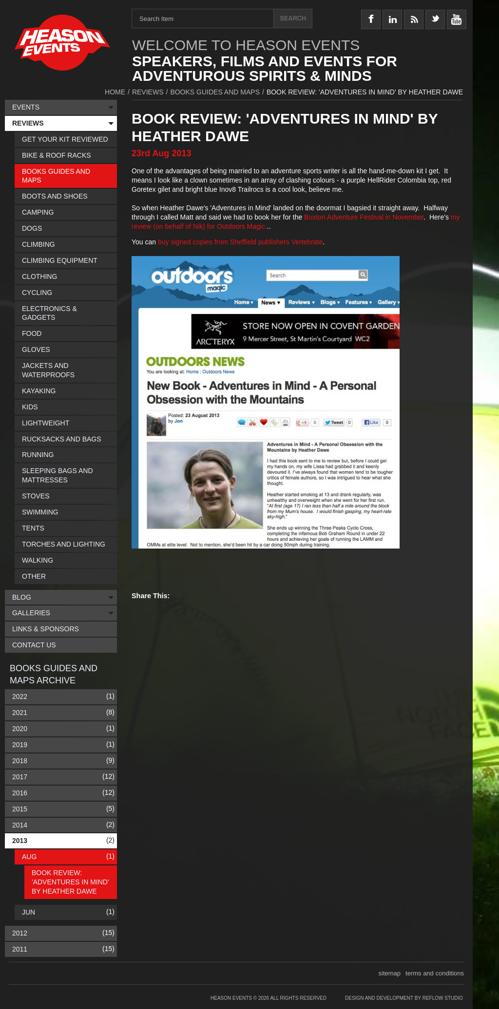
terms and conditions (434, 973)
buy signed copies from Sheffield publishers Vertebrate (240, 242)
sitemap (390, 973)
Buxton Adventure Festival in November (363, 217)
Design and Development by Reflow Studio (404, 998)
